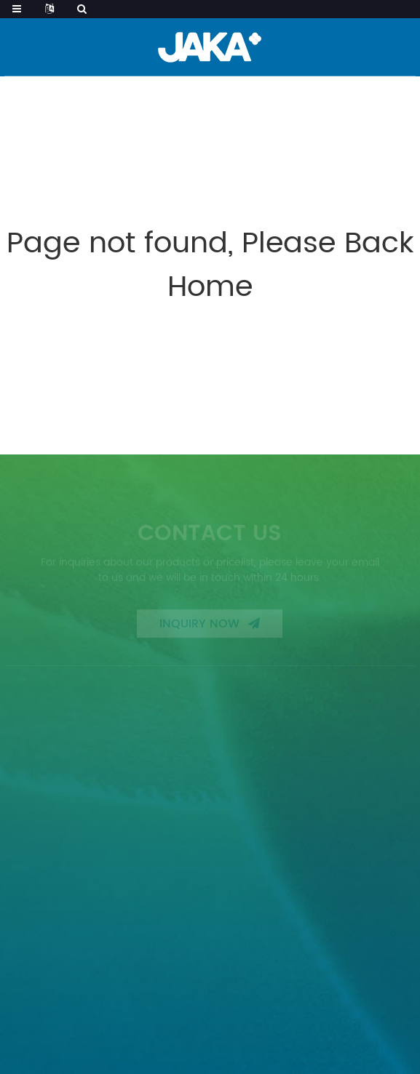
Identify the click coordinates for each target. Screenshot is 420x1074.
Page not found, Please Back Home (210, 265)
